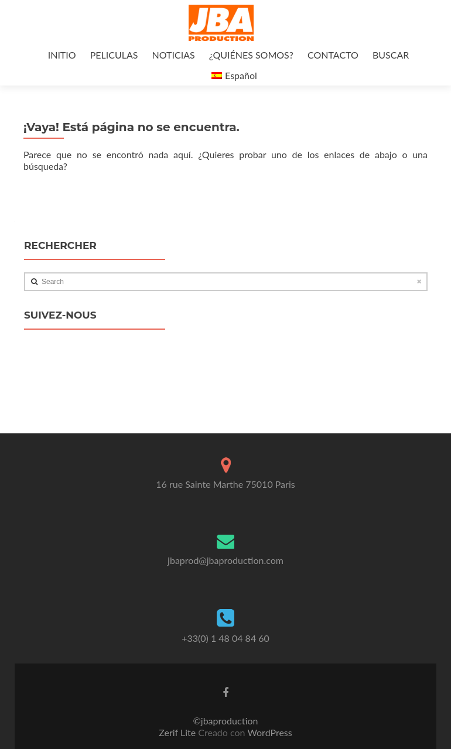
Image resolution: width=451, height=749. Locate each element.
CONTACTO (333, 54)
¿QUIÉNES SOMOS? (251, 54)
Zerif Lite (178, 732)
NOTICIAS (173, 54)
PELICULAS (114, 54)
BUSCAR (391, 54)
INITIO (62, 54)
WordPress (268, 732)
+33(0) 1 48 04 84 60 (225, 638)
